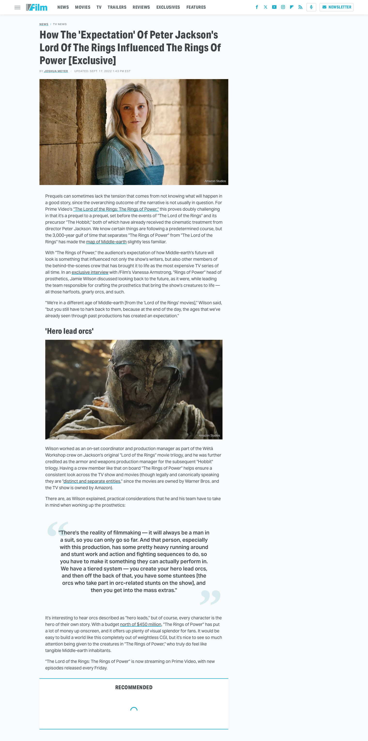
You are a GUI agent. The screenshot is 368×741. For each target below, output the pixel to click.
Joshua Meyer (56, 71)
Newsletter (336, 7)
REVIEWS (141, 7)
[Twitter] (265, 8)
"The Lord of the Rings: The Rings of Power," (116, 209)
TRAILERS (117, 7)
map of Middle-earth (106, 242)
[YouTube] (274, 8)
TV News (60, 24)
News (43, 24)
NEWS (63, 7)
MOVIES (82, 7)
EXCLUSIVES (168, 7)
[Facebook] (257, 8)
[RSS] (300, 8)
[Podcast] (311, 7)
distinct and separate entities (91, 481)
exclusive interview (90, 272)
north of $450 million (140, 624)
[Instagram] (283, 8)
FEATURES (196, 7)
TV (99, 7)
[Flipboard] (291, 8)
